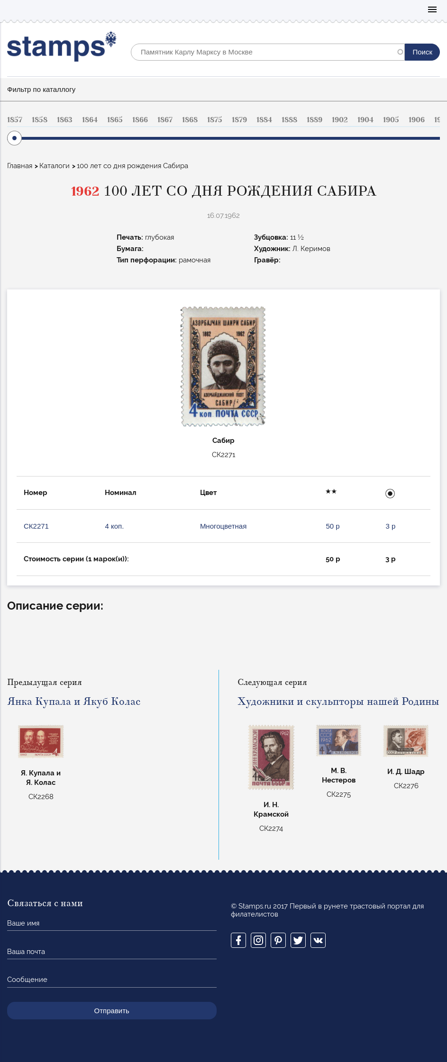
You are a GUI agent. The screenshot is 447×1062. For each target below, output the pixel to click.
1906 (417, 120)
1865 (115, 120)
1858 (39, 120)
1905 (391, 120)
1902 (340, 120)
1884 (264, 120)
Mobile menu (432, 10)
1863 (65, 120)
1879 (239, 120)
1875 (214, 120)
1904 (365, 120)
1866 (140, 120)
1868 (190, 120)
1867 (165, 120)
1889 (314, 120)
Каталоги (54, 166)
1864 (90, 120)
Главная (19, 166)
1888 (289, 120)
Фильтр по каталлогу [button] (41, 89)
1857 (14, 120)
